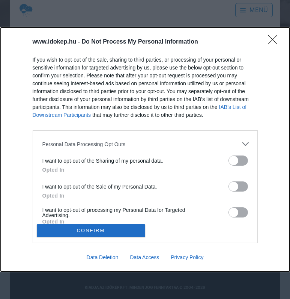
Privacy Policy (187, 257)
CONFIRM (91, 230)
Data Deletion (103, 257)
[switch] (238, 161)
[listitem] (145, 144)
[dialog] (145, 149)
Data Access (144, 257)
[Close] (275, 42)
